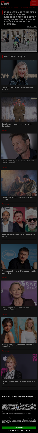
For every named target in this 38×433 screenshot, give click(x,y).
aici (17, 407)
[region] (19, 411)
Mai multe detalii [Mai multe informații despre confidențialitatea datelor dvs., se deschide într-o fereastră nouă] (21, 400)
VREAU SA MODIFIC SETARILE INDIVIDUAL (19, 430)
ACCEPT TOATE (19, 428)
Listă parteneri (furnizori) (7, 423)
